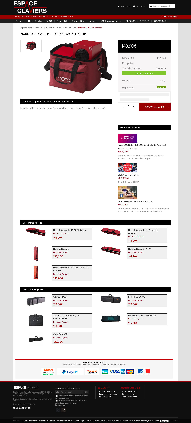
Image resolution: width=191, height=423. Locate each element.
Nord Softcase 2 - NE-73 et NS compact (143, 232)
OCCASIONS (160, 21)
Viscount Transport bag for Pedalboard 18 (66, 317)
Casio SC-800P (60, 334)
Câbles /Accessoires (111, 21)
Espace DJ (62, 21)
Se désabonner (60, 405)
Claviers (19, 21)
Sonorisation (78, 21)
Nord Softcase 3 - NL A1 (139, 248)
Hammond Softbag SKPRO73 (142, 315)
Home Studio (35, 21)
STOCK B (144, 21)
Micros (92, 21)
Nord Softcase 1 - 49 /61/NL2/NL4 (69, 230)
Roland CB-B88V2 (136, 296)
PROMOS (130, 21)
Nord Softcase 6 (61, 248)
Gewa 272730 (59, 296)
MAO (49, 21)
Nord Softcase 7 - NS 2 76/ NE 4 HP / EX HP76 (71, 269)
